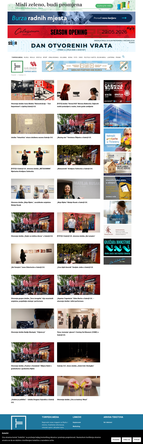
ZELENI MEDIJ (101, 57)
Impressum (77, 422)
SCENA (70, 57)
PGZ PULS (87, 57)
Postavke (116, 439)
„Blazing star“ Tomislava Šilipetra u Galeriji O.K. (74, 137)
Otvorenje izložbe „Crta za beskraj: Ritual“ (72, 400)
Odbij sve (126, 439)
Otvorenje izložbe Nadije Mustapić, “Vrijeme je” (28, 332)
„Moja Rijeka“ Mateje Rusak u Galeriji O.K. (72, 202)
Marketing (76, 426)
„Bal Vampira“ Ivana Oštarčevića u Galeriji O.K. (28, 267)
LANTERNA (110, 57)
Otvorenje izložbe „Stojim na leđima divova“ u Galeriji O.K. (32, 236)
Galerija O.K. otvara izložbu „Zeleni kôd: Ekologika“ (75, 366)
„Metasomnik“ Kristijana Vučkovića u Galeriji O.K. (75, 169)
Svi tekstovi (108, 422)
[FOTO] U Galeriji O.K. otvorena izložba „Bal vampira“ (76, 236)
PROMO (118, 57)
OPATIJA (39, 57)
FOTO (75, 57)
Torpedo (13, 75)
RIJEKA (26, 57)
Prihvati (136, 439)
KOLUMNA (63, 57)
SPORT (45, 57)
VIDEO (81, 57)
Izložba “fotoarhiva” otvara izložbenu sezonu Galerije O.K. (32, 137)
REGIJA (32, 57)
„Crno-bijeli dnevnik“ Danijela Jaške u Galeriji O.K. (75, 267)
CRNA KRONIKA (54, 57)
